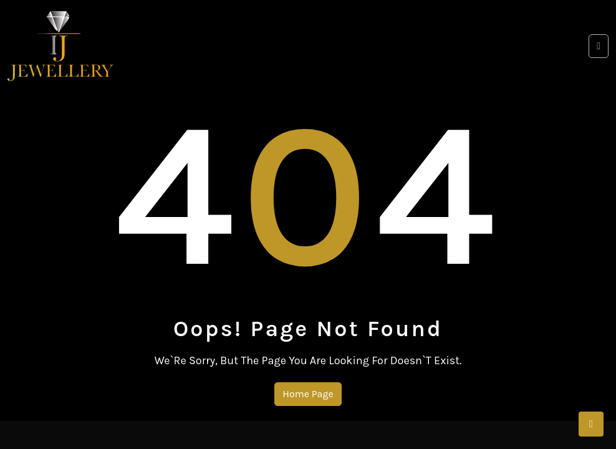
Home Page (307, 394)
